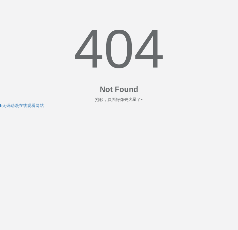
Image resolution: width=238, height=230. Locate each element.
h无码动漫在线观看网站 (22, 105)
